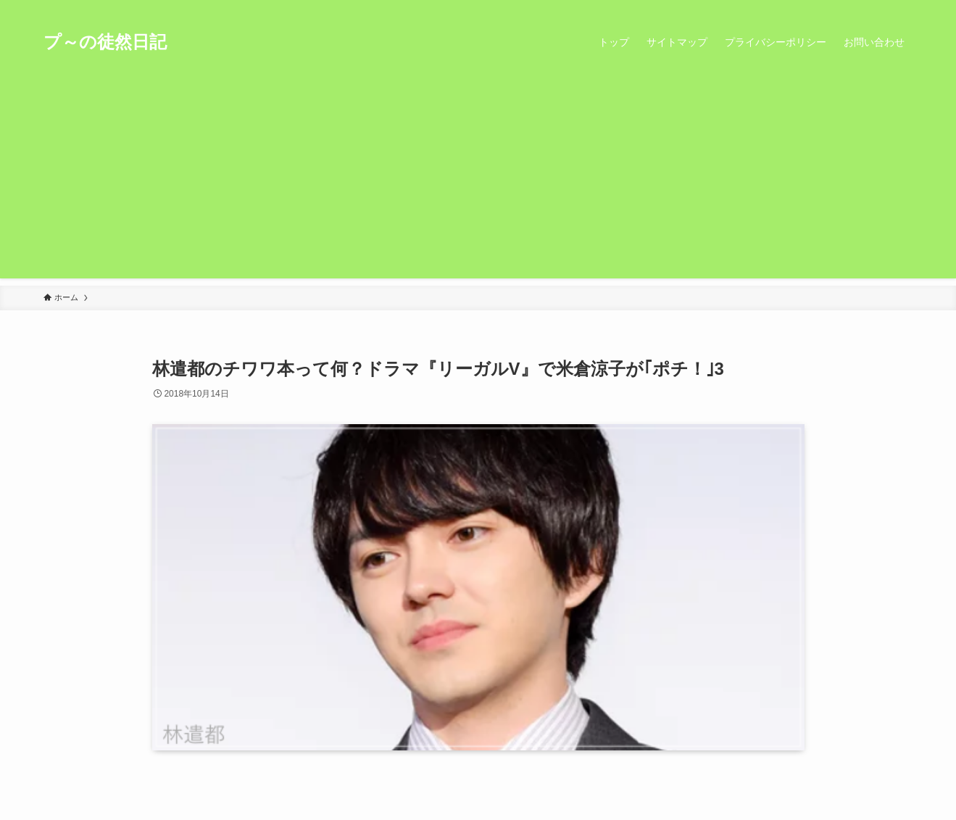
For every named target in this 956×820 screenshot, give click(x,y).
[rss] (885, 8)
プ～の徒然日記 (105, 42)
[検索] (903, 8)
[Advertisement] (478, 176)
